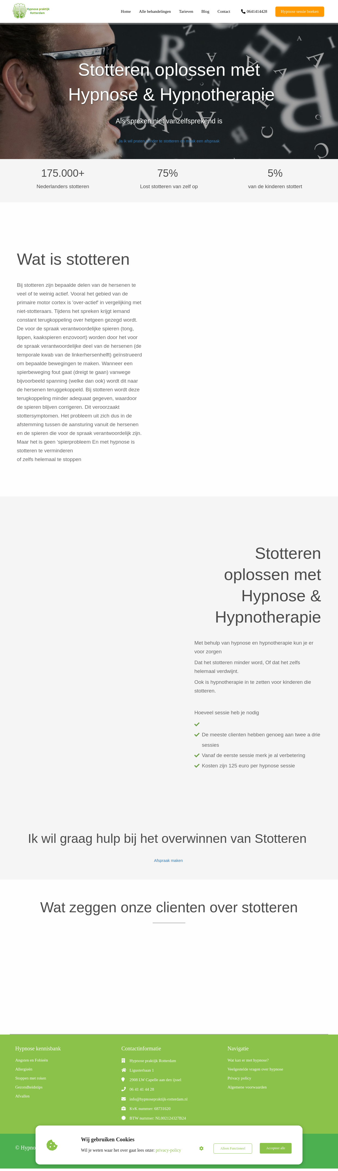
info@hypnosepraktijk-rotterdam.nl (159, 1101)
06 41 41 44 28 (142, 1092)
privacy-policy (168, 1150)
